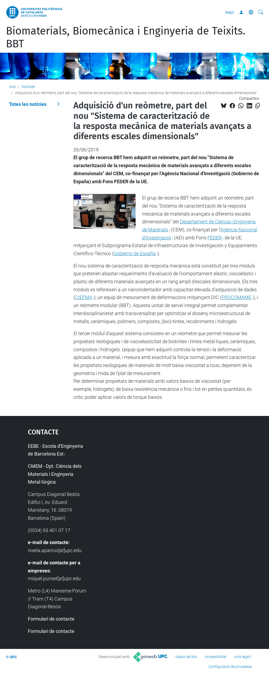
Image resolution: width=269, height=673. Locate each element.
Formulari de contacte (51, 619)
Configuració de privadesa (230, 666)
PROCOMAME (236, 297)
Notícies (28, 87)
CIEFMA (83, 297)
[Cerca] (260, 12)
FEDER (214, 237)
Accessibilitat (216, 657)
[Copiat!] (257, 106)
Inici (229, 12)
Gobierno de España (135, 253)
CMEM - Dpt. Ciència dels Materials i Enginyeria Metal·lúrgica (54, 474)
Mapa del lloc (186, 657)
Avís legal (242, 657)
